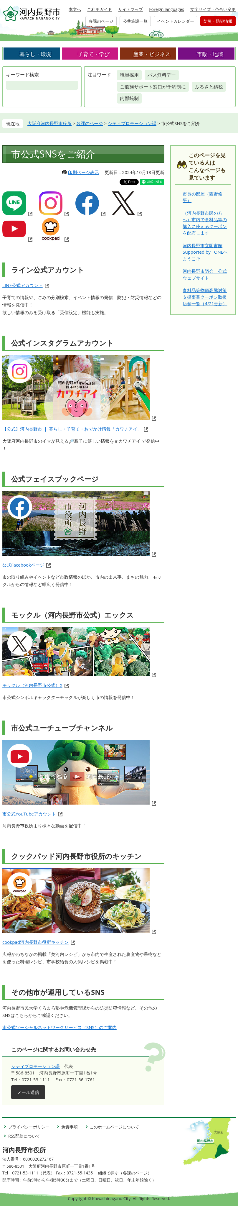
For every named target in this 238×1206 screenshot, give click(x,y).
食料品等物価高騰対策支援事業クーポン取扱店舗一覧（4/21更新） (205, 296)
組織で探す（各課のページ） (125, 1173)
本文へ (75, 9)
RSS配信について (24, 1136)
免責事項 (69, 1127)
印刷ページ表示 (83, 172)
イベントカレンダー (175, 21)
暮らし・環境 (35, 54)
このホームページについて (114, 1127)
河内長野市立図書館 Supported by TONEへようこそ (205, 252)
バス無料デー (162, 75)
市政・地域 (210, 54)
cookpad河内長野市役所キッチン (35, 942)
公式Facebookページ (23, 565)
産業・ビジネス (151, 54)
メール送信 (28, 1092)
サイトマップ (130, 9)
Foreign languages (166, 9)
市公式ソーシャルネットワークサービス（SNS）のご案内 (59, 1027)
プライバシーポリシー (28, 1127)
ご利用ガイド (99, 9)
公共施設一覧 (135, 21)
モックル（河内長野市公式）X (32, 685)
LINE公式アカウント (22, 285)
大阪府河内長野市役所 (49, 123)
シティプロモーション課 (132, 123)
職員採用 (129, 75)
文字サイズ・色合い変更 (213, 9)
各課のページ (101, 21)
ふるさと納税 (209, 86)
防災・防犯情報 (218, 21)
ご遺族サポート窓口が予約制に (153, 86)
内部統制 (129, 98)
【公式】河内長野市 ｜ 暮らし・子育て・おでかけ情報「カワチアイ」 (72, 429)
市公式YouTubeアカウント (29, 814)
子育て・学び (94, 54)
